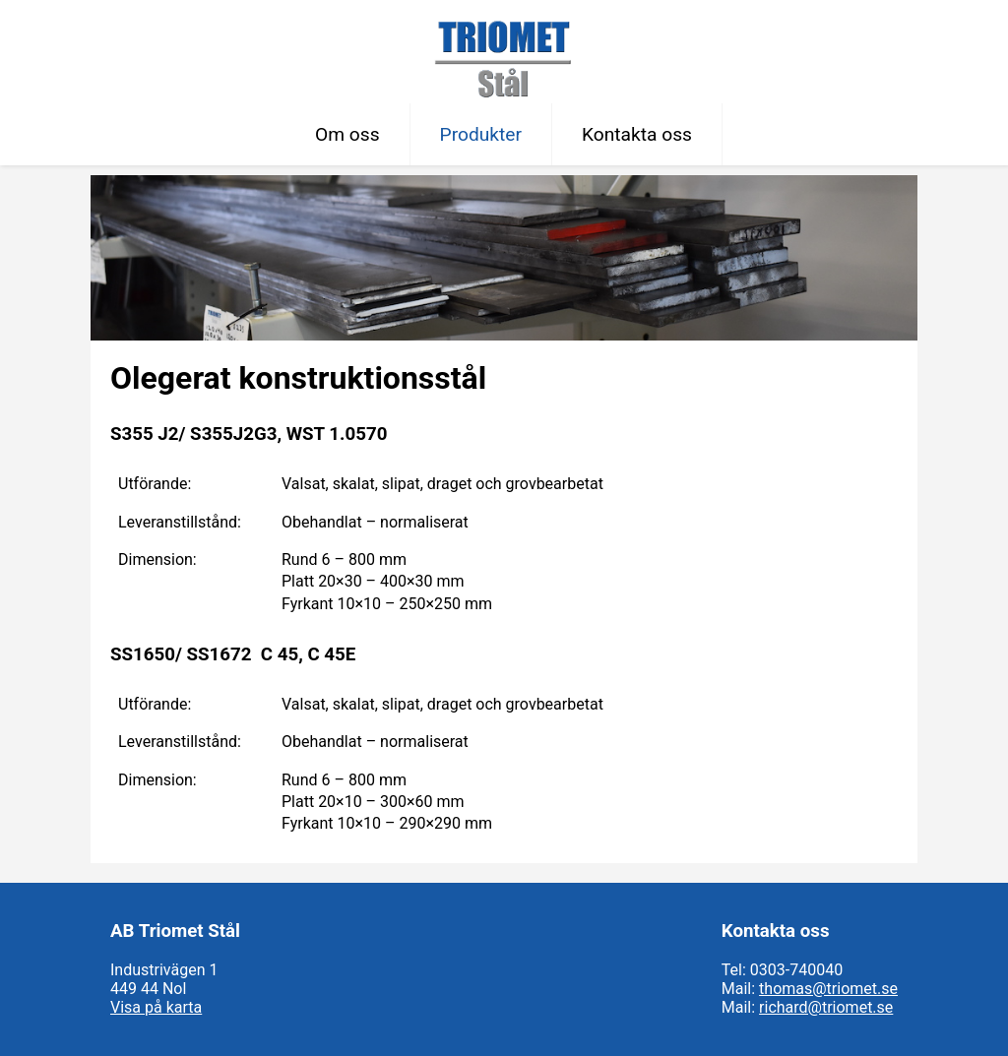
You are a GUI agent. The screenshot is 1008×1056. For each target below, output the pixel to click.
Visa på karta (156, 1007)
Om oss (347, 134)
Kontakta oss (637, 134)
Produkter (481, 134)
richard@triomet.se (826, 1007)
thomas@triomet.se (828, 988)
